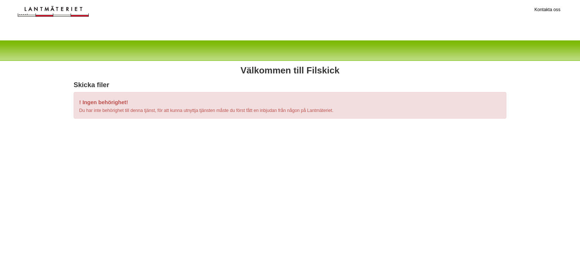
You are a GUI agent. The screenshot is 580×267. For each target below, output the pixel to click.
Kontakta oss (547, 9)
